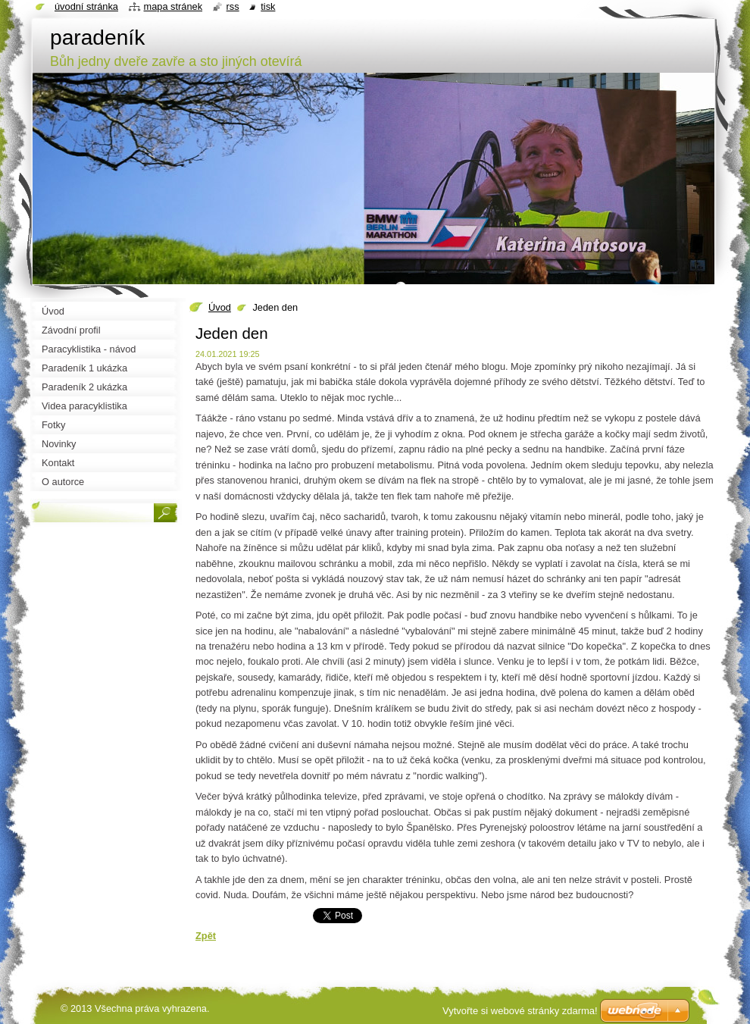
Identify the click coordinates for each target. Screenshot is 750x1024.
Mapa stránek (173, 6)
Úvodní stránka (86, 6)
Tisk (268, 6)
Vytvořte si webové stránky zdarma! (520, 1010)
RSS (233, 6)
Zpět (205, 935)
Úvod (219, 307)
